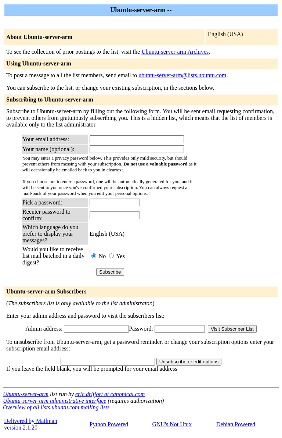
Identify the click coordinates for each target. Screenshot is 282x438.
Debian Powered (235, 424)
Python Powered (109, 424)
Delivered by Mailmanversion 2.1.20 (30, 424)
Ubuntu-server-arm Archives (175, 52)
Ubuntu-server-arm (25, 394)
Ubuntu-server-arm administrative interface (54, 401)
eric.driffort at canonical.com (110, 394)
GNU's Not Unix (172, 424)
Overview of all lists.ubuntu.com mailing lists (56, 407)
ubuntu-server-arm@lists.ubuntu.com (182, 75)
